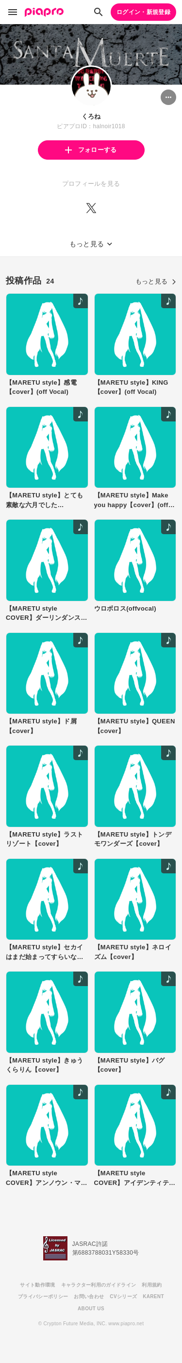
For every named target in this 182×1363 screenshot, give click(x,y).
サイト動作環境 (37, 1285)
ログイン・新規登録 (143, 12)
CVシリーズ (123, 1296)
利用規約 (152, 1285)
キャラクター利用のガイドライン (98, 1285)
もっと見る (155, 281)
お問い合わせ (89, 1296)
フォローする (90, 149)
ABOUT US (91, 1308)
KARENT (153, 1296)
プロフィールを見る (91, 183)
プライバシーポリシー (43, 1296)
